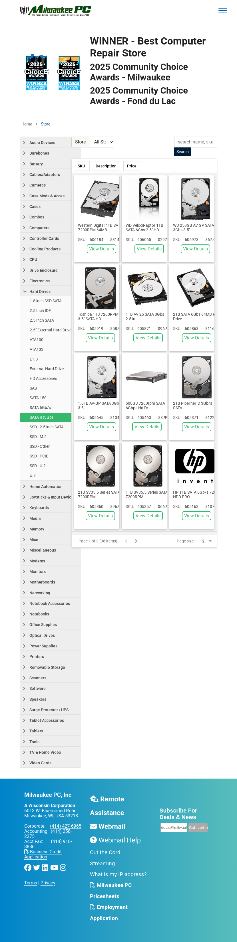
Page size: (185, 541)
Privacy (48, 883)
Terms (30, 883)
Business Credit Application (43, 854)
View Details (101, 249)
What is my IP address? (118, 874)
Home (26, 124)
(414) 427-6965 (65, 826)
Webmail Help (115, 840)
